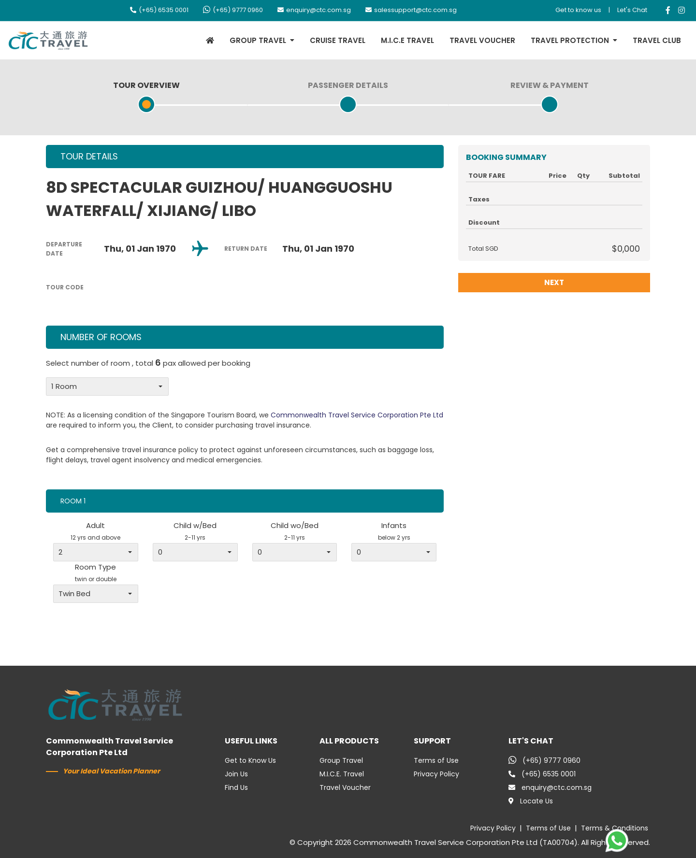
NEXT (554, 282)
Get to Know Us (250, 760)
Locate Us (530, 801)
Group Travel (341, 760)
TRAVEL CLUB (657, 40)
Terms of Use (436, 760)
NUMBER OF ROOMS (101, 337)
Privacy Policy (436, 774)
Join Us (236, 774)
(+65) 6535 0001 (159, 9)
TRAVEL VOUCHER (482, 40)
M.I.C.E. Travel (341, 774)
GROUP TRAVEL (258, 40)
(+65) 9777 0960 (233, 9)
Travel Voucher (345, 787)
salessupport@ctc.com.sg (411, 9)
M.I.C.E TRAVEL (407, 40)
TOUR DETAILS (89, 156)
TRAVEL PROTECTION (570, 40)
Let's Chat (632, 9)
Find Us (236, 787)
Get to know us (578, 9)
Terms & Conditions (614, 828)
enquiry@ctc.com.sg (314, 9)
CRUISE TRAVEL (337, 40)
